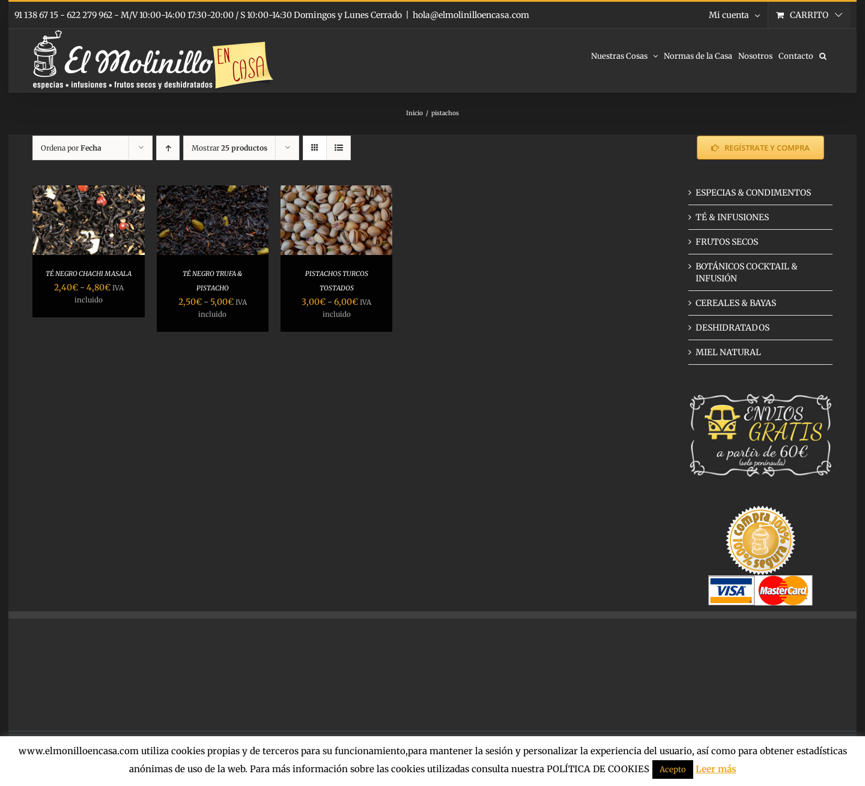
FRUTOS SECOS (727, 241)
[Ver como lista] (338, 148)
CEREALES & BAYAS (736, 303)
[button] (823, 55)
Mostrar (229, 147)
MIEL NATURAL (728, 352)
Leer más (716, 769)
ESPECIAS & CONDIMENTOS (753, 192)
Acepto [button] (673, 769)
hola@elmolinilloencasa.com (471, 15)
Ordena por (71, 147)
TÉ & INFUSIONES (732, 217)
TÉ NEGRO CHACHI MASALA (89, 273)
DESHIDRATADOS (732, 327)
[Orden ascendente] (168, 148)
